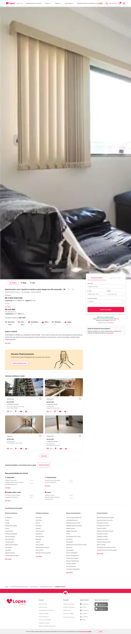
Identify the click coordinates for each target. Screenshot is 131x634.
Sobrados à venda (102, 523)
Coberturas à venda (103, 526)
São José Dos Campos (42, 547)
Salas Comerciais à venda (105, 531)
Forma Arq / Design (72, 558)
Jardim (7, 528)
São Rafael (69, 542)
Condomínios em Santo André (106, 547)
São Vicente (39, 550)
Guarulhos (39, 534)
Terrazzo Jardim (71, 564)
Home (6, 586)
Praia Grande (40, 531)
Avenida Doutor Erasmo (46, 586)
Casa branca (9, 531)
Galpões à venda (102, 536)
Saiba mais (112, 320)
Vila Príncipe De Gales (12, 555)
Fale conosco (110, 333)
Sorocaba (39, 526)
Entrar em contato (105, 309)
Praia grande (40, 536)
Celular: (109, 291)
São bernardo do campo (43, 553)
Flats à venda (101, 545)
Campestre (8, 517)
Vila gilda (8, 550)
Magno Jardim (70, 528)
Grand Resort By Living (73, 536)
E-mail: (89, 291)
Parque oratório (10, 553)
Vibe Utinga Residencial (73, 517)
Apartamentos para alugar (105, 517)
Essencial (69, 547)
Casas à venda (101, 528)
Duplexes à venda (102, 539)
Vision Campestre (71, 553)
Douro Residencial (71, 520)
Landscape (69, 550)
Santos (38, 523)
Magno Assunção (71, 531)
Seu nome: (90, 283)
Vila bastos (8, 547)
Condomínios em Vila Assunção (107, 550)
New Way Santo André (73, 523)
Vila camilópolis (10, 536)
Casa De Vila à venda (103, 542)
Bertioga (38, 539)
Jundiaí (38, 542)
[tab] (96, 277)
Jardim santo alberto (11, 545)
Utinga (7, 523)
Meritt (68, 534)
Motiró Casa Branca (72, 555)
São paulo (39, 517)
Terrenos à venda (102, 534)
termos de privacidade (85, 631)
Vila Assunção (9, 539)
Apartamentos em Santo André (19, 586)
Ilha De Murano (71, 566)
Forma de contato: (92, 298)
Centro (7, 520)
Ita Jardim (69, 539)
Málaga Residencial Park (74, 526)
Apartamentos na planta (105, 520)
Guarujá (38, 528)
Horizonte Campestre (73, 569)
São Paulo (39, 520)
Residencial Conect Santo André (76, 545)
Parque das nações (11, 526)
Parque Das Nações (11, 534)
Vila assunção (9, 542)
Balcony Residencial (72, 561)
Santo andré (39, 545)
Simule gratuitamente (20, 363)
